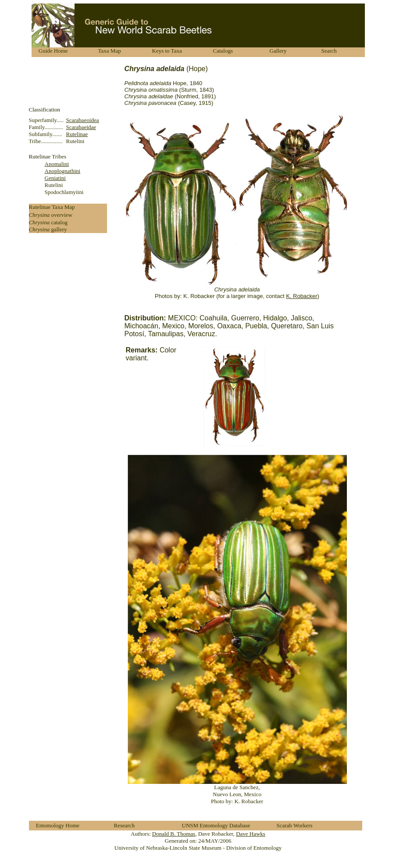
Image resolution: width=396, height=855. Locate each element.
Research (124, 825)
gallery (59, 229)
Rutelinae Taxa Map (52, 207)
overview (61, 215)
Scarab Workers (295, 825)
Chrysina (40, 215)
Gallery (278, 50)
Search (329, 50)
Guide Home (53, 50)
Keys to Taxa (167, 50)
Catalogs (223, 50)
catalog (59, 222)
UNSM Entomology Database (216, 825)
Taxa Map (109, 50)
